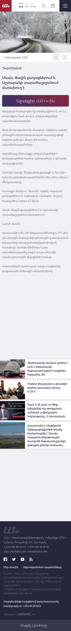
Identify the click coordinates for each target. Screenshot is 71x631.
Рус (27, 6)
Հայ (21, 6)
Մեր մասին (11, 567)
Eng (33, 6)
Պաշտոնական (12, 68)
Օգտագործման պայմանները (42, 567)
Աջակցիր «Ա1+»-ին (35, 101)
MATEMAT (24, 614)
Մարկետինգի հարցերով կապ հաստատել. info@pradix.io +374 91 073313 (32, 603)
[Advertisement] (35, 322)
